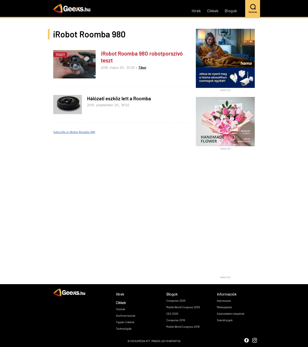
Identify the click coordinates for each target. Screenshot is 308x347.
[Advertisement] (225, 214)
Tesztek (120, 309)
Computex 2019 (175, 320)
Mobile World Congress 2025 (183, 307)
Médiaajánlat (224, 307)
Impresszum (224, 300)
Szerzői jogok (225, 320)
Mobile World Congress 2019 (183, 326)
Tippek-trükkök (125, 322)
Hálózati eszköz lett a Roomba (119, 98)
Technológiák (124, 328)
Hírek (196, 11)
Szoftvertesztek (125, 315)
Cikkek (212, 11)
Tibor (142, 68)
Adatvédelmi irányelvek (230, 313)
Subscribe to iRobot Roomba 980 (74, 132)
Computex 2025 (176, 300)
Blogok (231, 11)
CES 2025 (172, 313)
